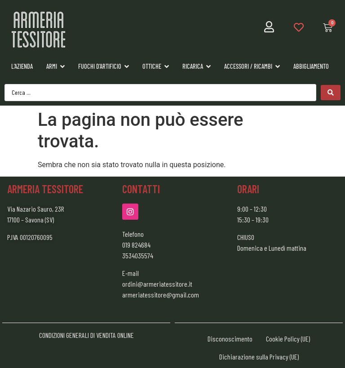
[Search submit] (331, 92)
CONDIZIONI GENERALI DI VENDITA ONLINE (86, 335)
